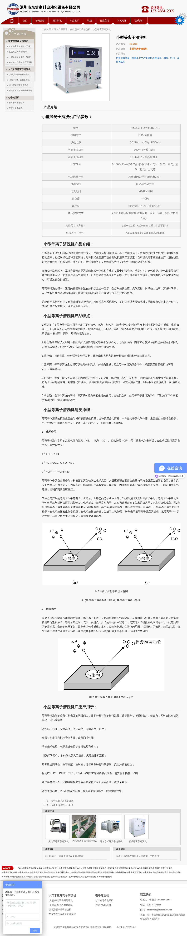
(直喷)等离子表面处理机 (19, 80)
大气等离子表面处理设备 (84, 841)
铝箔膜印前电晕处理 (127, 868)
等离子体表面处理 (104, 877)
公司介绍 (39, 20)
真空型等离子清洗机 (80, 29)
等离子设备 (147, 872)
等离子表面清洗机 (134, 872)
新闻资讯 (57, 20)
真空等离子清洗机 (88, 877)
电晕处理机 (13, 97)
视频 (89, 20)
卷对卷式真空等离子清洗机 (20, 62)
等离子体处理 (74, 877)
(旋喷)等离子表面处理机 (19, 74)
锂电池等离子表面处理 (26, 868)
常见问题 (121, 20)
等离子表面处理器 (160, 872)
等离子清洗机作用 (9, 872)
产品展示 (74, 20)
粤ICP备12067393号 (126, 927)
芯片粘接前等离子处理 (82, 868)
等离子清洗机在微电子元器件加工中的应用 (137, 856)
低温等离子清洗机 (138, 841)
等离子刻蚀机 (23, 872)
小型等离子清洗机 (102, 29)
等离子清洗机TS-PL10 (62, 805)
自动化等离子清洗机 (145, 868)
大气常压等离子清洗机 (19, 69)
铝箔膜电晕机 (112, 868)
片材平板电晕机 (15, 108)
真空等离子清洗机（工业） (20, 46)
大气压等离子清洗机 (58, 841)
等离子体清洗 (32, 877)
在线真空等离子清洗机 (18, 52)
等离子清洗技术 (51, 872)
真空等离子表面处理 (79, 872)
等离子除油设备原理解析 (64, 856)
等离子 (172, 872)
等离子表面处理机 (17, 877)
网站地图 (107, 927)
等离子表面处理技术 (59, 877)
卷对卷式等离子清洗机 (111, 841)
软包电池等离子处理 (45, 868)
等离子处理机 (44, 877)
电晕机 (178, 872)
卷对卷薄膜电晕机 (16, 103)
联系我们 (138, 20)
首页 (25, 20)
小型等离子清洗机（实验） (20, 57)
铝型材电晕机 (64, 872)
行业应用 (104, 20)
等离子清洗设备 (99, 868)
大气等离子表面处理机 (62, 801)
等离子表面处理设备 (163, 868)
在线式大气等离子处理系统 (20, 90)
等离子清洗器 (94, 872)
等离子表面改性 (36, 872)
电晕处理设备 (120, 872)
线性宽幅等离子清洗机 (18, 85)
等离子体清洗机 (107, 872)
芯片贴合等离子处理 (63, 868)
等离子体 (5, 877)
